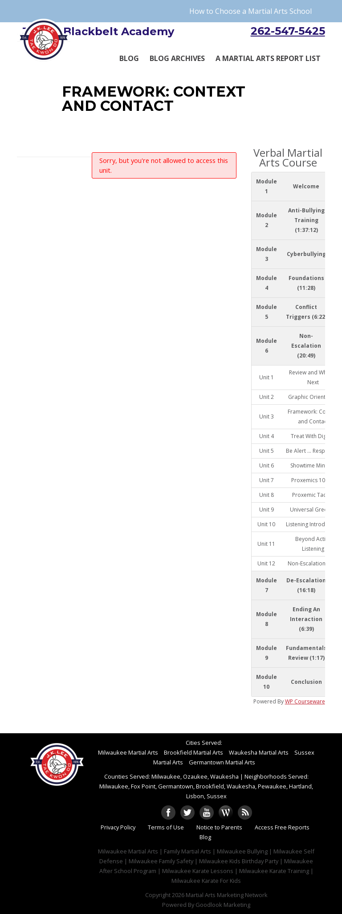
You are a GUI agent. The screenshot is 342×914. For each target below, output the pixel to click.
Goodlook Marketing (222, 905)
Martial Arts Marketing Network (227, 895)
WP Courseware (305, 701)
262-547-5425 (288, 30)
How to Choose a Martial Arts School (250, 11)
